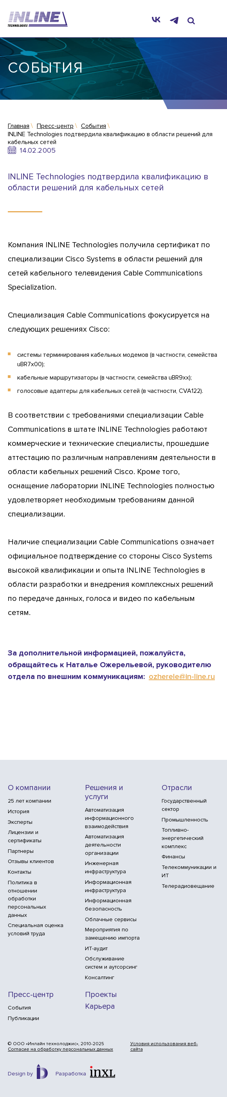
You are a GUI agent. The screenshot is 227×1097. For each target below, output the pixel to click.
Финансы (173, 856)
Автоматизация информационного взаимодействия (109, 818)
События (19, 1007)
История (18, 811)
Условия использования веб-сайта (164, 1046)
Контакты (19, 872)
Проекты (101, 994)
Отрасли (177, 787)
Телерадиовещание (188, 886)
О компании (29, 787)
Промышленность (185, 819)
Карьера (100, 1006)
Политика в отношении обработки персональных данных (27, 898)
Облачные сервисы (111, 919)
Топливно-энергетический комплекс (183, 838)
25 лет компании (29, 801)
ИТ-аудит (96, 948)
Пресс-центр (31, 994)
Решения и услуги (104, 792)
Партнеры (21, 851)
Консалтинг (99, 977)
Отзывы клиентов (31, 861)
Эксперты (20, 822)
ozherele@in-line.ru (182, 676)
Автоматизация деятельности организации (104, 844)
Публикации (23, 1018)
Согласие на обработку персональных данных (60, 1049)
